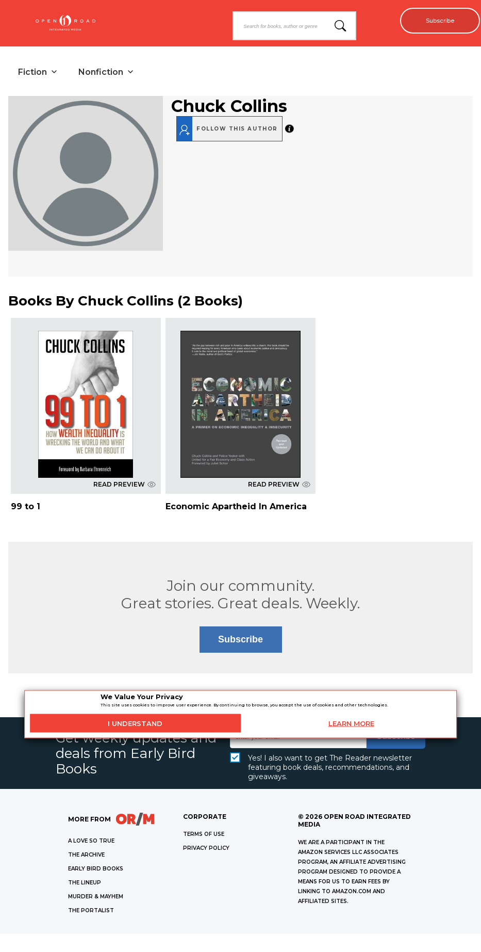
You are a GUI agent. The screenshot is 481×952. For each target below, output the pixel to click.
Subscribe (435, 20)
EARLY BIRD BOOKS (95, 871)
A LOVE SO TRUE (91, 843)
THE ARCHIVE (86, 857)
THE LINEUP (84, 885)
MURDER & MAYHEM (95, 899)
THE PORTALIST (91, 913)
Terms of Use (203, 836)
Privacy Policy (206, 850)
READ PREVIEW (124, 487)
